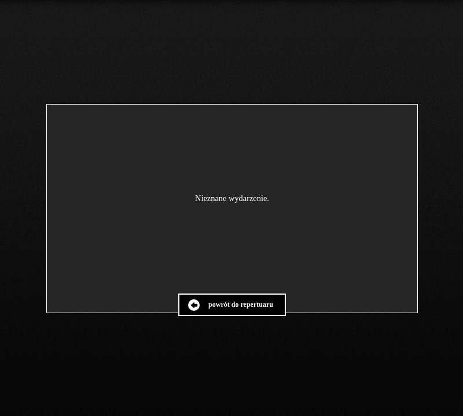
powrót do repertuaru (240, 304)
